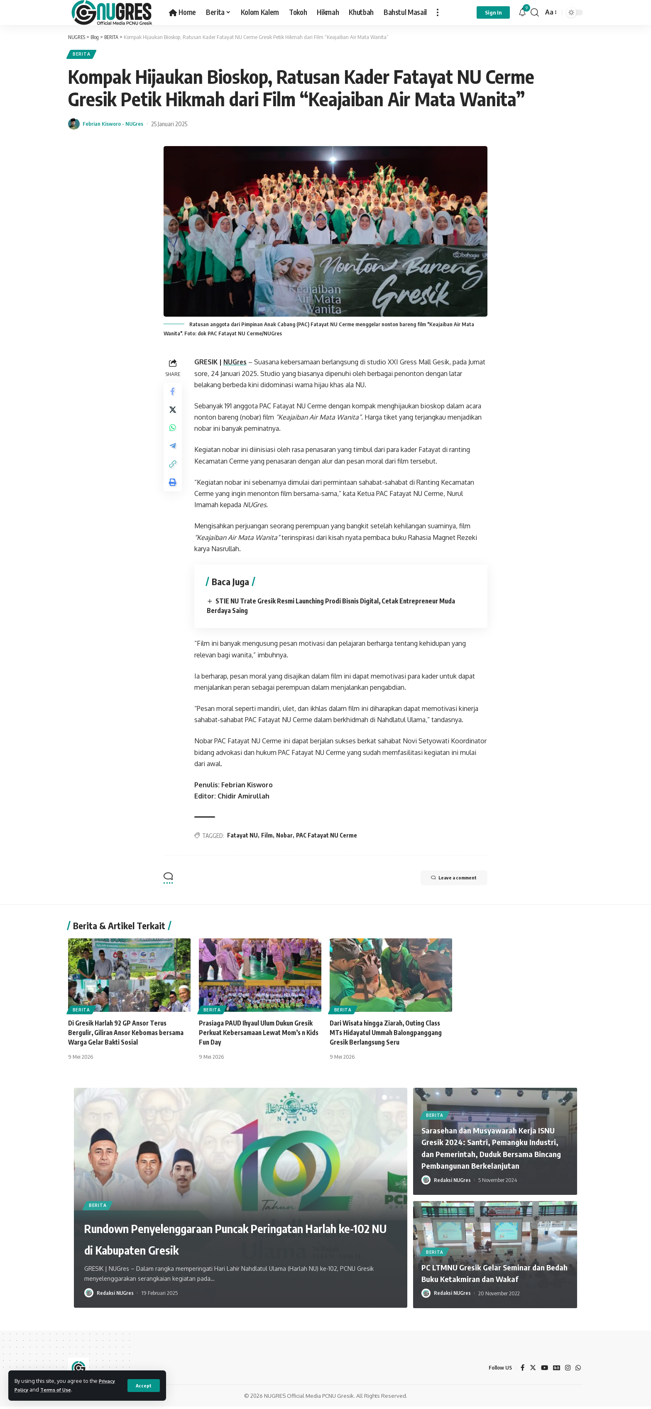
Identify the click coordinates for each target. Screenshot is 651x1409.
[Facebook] (520, 1370)
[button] (384, 1099)
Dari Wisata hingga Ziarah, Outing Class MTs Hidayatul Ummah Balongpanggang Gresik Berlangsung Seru (388, 1034)
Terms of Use (60, 1389)
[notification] (522, 12)
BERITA (83, 55)
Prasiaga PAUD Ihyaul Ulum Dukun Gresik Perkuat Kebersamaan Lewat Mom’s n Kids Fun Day (259, 1034)
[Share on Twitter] (174, 415)
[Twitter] (531, 1370)
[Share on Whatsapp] (174, 434)
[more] (437, 12)
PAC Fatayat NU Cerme (328, 837)
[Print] (174, 494)
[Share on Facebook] (174, 395)
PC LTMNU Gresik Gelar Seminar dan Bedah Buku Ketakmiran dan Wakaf (491, 1275)
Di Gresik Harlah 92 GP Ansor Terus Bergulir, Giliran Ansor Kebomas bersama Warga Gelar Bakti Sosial (129, 1034)
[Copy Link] (174, 474)
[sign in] (493, 12)
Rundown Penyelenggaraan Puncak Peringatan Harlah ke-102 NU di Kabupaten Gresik (238, 1228)
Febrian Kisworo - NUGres (118, 125)
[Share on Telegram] (174, 454)
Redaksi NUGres (116, 1295)
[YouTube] (543, 1370)
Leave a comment (446, 881)
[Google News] (555, 1370)
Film (268, 837)
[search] (535, 12)
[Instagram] (567, 1370)
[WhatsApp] (578, 1370)
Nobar (286, 837)
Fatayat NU (244, 837)
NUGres (237, 364)
